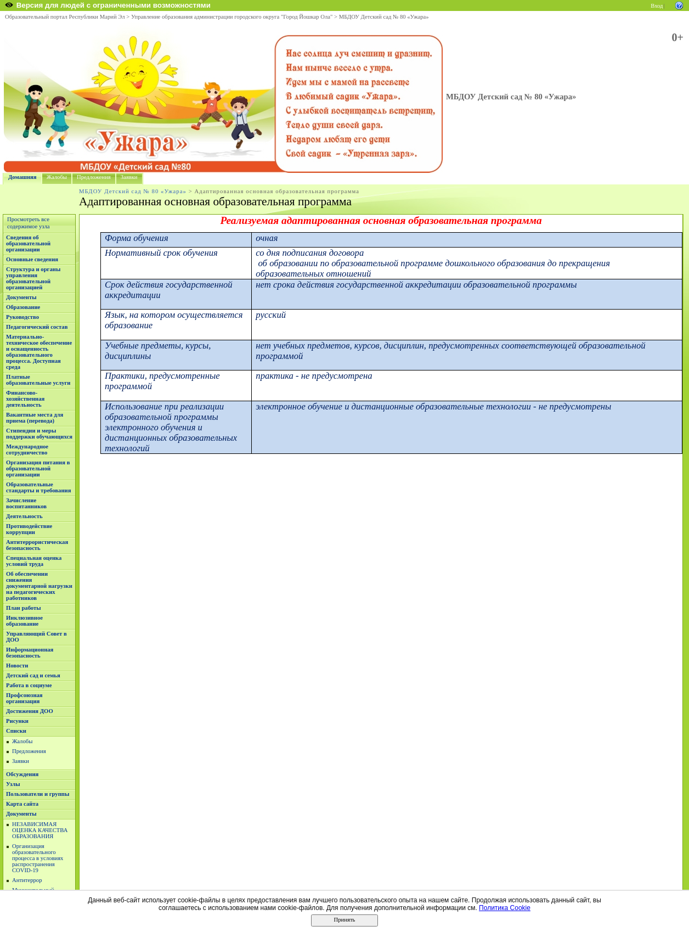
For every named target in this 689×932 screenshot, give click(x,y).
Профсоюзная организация (24, 698)
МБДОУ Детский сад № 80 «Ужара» (384, 17)
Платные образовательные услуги (38, 380)
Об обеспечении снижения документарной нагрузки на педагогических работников (39, 586)
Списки (16, 731)
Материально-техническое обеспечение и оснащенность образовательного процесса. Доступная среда (39, 352)
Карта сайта (22, 804)
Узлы (13, 784)
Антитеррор (27, 880)
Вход (657, 6)
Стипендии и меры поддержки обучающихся (39, 434)
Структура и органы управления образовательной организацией (33, 278)
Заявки (129, 177)
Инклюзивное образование (24, 621)
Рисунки (17, 721)
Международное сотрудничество (27, 449)
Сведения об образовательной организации (28, 243)
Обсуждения (22, 774)
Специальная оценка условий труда (33, 561)
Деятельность (24, 516)
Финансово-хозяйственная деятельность (25, 399)
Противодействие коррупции (29, 529)
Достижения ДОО (29, 711)
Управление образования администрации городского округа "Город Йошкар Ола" (232, 17)
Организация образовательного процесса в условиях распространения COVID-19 (37, 858)
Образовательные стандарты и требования (38, 487)
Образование (23, 307)
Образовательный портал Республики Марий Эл (65, 17)
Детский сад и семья (33, 675)
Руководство (22, 317)
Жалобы (57, 177)
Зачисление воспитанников (26, 503)
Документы (21, 297)
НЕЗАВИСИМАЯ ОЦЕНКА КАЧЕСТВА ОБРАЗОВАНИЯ (39, 830)
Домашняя (22, 177)
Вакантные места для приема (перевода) (34, 418)
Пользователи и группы (37, 794)
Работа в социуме (29, 685)
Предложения (94, 177)
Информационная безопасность (29, 653)
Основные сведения (32, 259)
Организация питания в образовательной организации (38, 468)
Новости (17, 665)
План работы (23, 608)
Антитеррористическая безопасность (37, 545)
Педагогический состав (36, 327)
